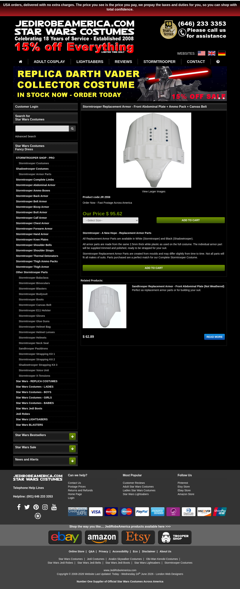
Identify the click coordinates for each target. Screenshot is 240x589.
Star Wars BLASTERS (29, 424)
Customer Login (26, 106)
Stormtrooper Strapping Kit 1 (37, 353)
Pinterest (183, 482)
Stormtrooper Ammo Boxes (33, 190)
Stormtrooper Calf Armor (31, 217)
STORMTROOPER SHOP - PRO (35, 157)
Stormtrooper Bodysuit (33, 294)
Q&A (91, 551)
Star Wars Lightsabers (136, 494)
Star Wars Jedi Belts (89, 562)
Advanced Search (25, 136)
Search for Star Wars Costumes (29, 117)
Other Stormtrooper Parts (32, 272)
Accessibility (120, 551)
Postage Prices (77, 486)
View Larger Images (153, 191)
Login (71, 497)
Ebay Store (184, 490)
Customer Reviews (134, 482)
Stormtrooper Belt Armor (31, 201)
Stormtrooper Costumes (34, 163)
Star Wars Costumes (70, 558)
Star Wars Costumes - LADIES (34, 386)
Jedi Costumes (95, 558)
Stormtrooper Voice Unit (34, 370)
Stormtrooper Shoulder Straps (35, 250)
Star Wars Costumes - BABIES (35, 403)
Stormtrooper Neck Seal (34, 343)
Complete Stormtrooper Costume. (178, 257)
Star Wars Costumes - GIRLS (34, 397)
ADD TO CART (191, 220)
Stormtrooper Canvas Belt (35, 304)
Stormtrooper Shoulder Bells (34, 244)
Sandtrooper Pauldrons (33, 348)
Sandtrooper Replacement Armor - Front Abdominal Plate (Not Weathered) (178, 286)
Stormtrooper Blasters (33, 288)
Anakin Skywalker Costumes (125, 558)
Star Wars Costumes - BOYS (33, 392)
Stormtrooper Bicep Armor (32, 206)
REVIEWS (123, 62)
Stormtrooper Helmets (32, 337)
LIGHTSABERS (89, 62)
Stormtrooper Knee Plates (32, 239)
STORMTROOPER (159, 62)
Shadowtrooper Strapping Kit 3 (38, 364)
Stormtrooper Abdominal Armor (36, 185)
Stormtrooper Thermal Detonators (37, 255)
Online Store (76, 551)
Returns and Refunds (80, 490)
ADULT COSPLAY (49, 62)
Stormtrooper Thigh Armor (32, 266)
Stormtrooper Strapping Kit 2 (37, 359)
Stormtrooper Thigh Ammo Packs (37, 261)
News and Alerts (26, 459)
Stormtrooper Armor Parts (35, 174)
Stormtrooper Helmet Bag (35, 326)
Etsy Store (184, 486)
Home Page (75, 494)
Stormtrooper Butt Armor (31, 212)
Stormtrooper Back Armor (32, 195)
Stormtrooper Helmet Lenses (37, 332)
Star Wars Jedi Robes (60, 562)
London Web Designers (169, 573)
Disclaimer (148, 551)
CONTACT (196, 62)
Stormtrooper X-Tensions (34, 375)
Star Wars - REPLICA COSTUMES (36, 381)
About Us (165, 551)
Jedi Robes (23, 413)
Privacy (103, 551)
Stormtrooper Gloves (32, 315)
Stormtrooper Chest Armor (32, 223)
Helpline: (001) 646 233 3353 (33, 496)
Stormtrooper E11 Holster (35, 310)
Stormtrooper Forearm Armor (34, 228)
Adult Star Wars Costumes (138, 486)
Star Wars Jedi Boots (29, 408)
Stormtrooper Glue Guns (34, 321)
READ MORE (214, 336)
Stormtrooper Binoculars (34, 283)
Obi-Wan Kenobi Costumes (162, 558)
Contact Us (74, 482)
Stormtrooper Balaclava (33, 277)
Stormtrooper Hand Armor (32, 234)
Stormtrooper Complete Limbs (35, 179)
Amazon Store (186, 494)
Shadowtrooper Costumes (32, 168)
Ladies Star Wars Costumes (139, 490)
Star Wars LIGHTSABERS (32, 419)
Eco (135, 551)
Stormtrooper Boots (31, 299)
